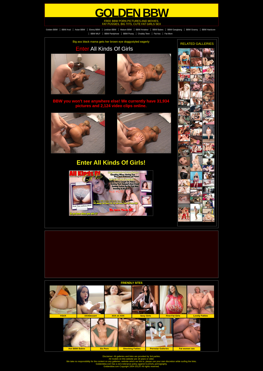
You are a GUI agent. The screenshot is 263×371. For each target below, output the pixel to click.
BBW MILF (95, 34)
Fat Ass (157, 34)
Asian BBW (80, 30)
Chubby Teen (144, 34)
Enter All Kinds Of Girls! (111, 162)
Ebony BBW (94, 30)
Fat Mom (168, 34)
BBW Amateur (142, 30)
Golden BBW (52, 30)
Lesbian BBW (110, 30)
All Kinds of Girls (104, 49)
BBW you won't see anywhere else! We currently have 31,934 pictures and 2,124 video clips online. (111, 103)
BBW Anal (66, 30)
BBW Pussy (128, 34)
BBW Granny (192, 30)
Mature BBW (126, 30)
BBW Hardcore (208, 30)
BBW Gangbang (174, 30)
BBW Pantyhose (111, 34)
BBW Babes (157, 30)
